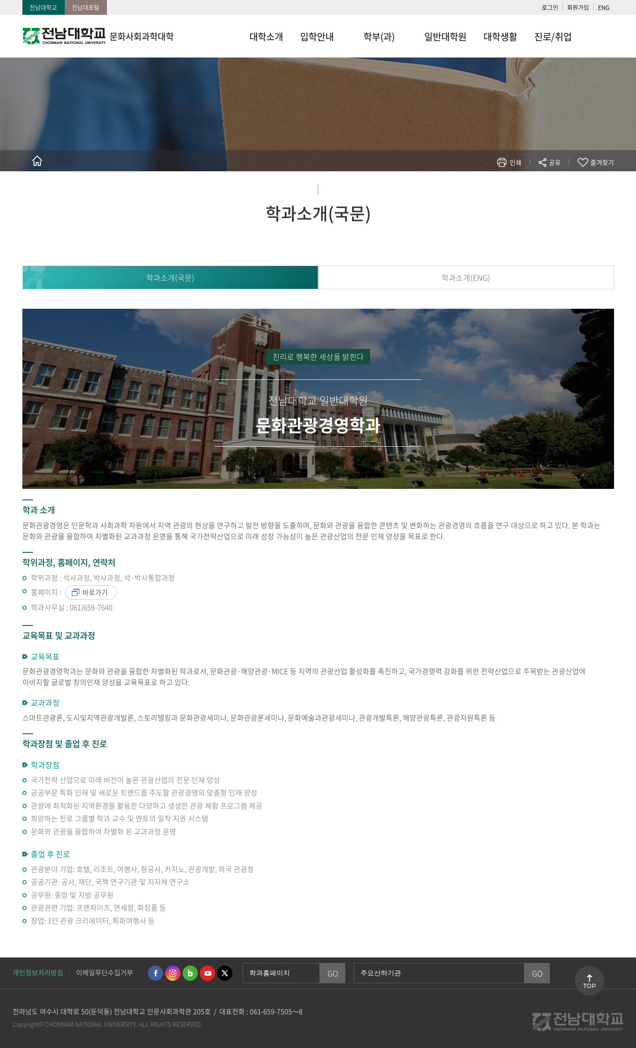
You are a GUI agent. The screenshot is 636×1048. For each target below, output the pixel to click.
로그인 (550, 7)
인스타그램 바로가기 (172, 973)
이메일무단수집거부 (104, 972)
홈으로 (37, 160)
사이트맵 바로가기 (597, 36)
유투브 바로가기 (207, 973)
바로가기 (95, 592)
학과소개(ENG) (466, 277)
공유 (555, 162)
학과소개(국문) (170, 277)
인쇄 (515, 162)
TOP (589, 986)
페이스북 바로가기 (155, 973)
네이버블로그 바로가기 (190, 973)
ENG (604, 7)
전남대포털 (85, 7)
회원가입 (578, 7)
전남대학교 (43, 7)
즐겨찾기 (602, 162)
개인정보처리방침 (38, 972)
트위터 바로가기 (224, 973)
